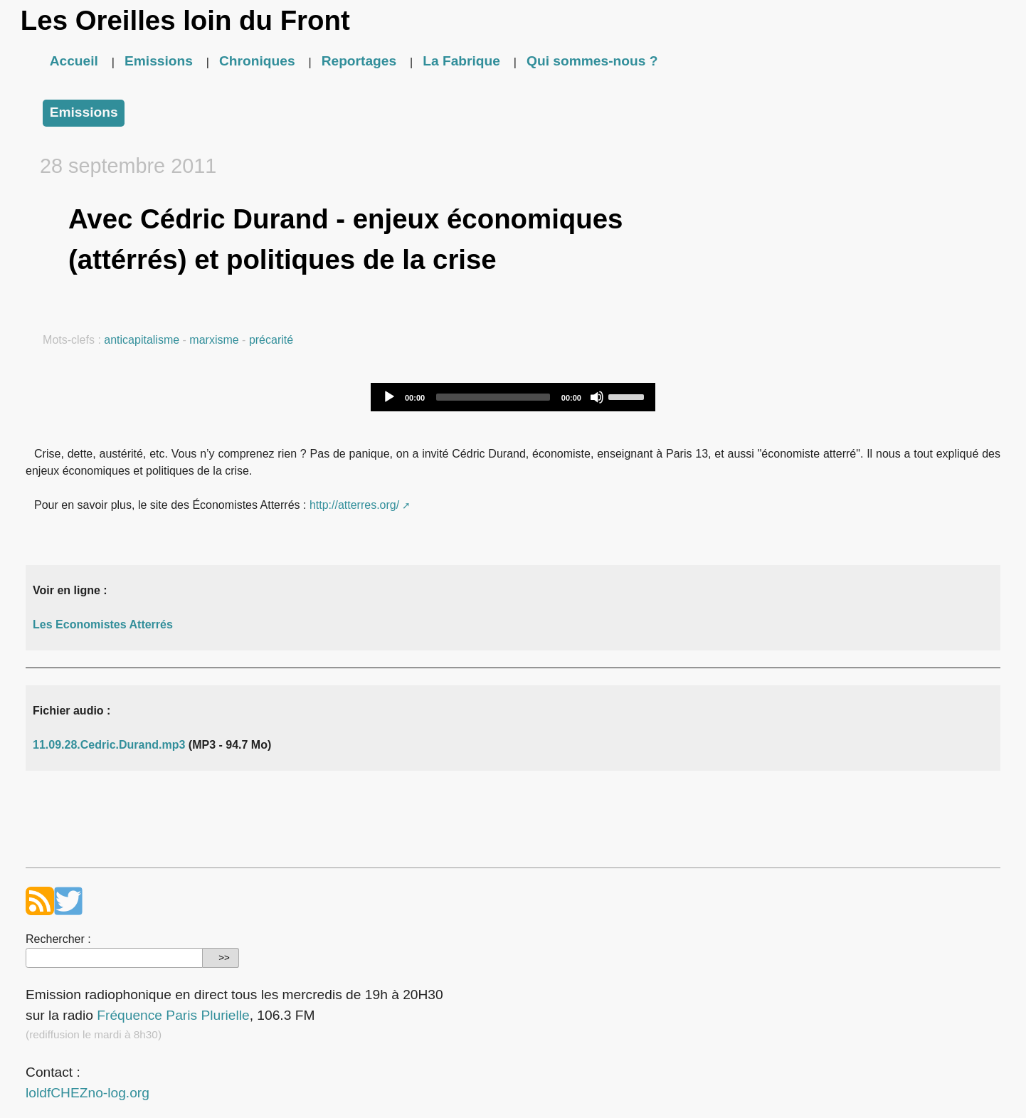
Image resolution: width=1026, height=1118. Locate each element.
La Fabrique (461, 60)
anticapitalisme (141, 340)
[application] (513, 397)
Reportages (359, 60)
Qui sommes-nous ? (592, 60)
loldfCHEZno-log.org (87, 1092)
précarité (271, 340)
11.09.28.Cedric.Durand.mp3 (109, 745)
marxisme (213, 340)
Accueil (74, 60)
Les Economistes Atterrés (103, 624)
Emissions (159, 60)
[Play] (389, 397)
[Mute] (597, 397)
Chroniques (257, 60)
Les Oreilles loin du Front (185, 20)
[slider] (493, 397)
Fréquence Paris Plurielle (173, 1015)
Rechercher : (58, 939)
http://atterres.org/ (354, 505)
